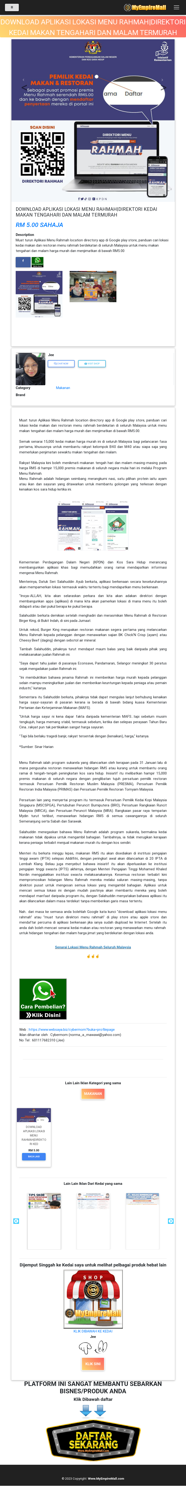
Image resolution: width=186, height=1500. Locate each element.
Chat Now (61, 363)
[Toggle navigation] (176, 8)
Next (170, 1221)
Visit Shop (92, 363)
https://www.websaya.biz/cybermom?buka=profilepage (72, 1029)
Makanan (63, 387)
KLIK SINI (93, 1364)
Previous (15, 1221)
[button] (23, 80)
